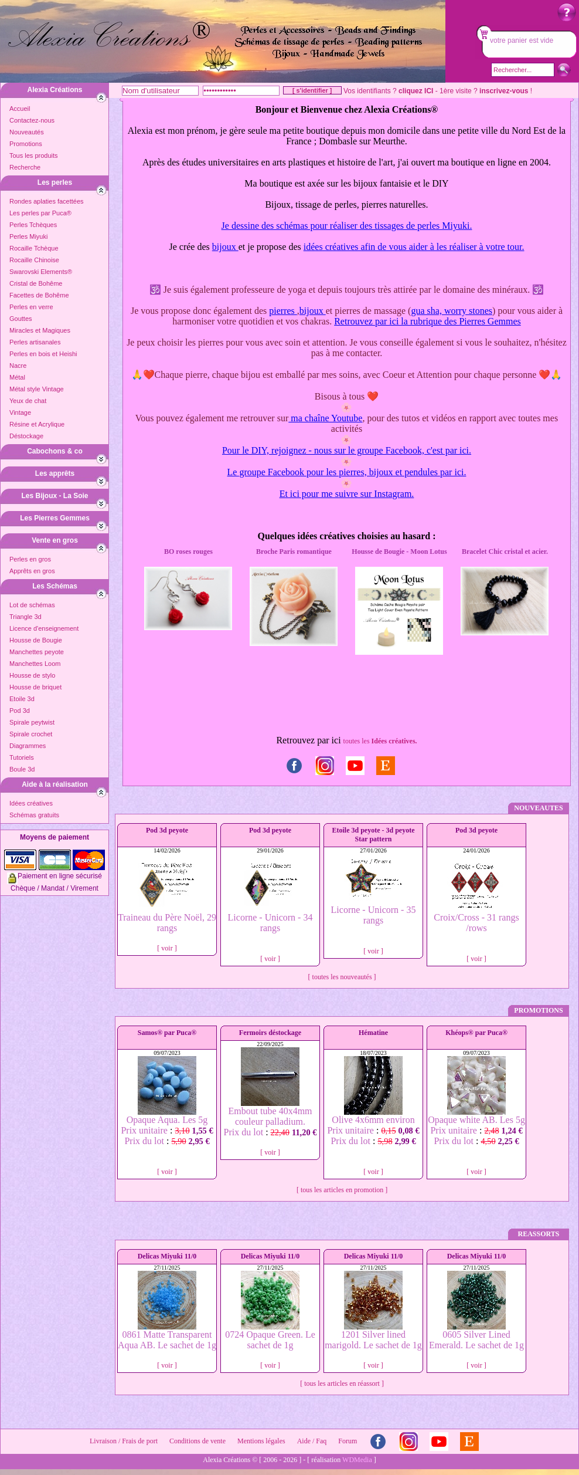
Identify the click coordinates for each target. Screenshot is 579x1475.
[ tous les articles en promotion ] (342, 1190)
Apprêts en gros (32, 570)
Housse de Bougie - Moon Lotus (399, 551)
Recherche (24, 167)
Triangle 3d (25, 616)
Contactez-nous (32, 120)
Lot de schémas (32, 604)
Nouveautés (26, 132)
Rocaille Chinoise (34, 259)
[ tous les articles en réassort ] (342, 1383)
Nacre (17, 365)
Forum (347, 1441)
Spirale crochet (30, 734)
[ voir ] (166, 948)
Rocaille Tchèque (34, 248)
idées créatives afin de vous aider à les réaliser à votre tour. (414, 247)
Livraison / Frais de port (124, 1441)
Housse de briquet (35, 687)
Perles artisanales (34, 342)
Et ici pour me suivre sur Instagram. (347, 494)
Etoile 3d (22, 698)
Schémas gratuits (34, 814)
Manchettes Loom (34, 663)
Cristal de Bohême (36, 283)
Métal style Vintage (36, 389)
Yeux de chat (27, 400)
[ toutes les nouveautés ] (342, 977)
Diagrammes (27, 745)
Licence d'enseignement (44, 628)
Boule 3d (22, 769)
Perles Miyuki (28, 236)
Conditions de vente (197, 1441)
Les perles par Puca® (40, 212)
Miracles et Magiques (39, 330)
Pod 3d (19, 710)
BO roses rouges (188, 551)
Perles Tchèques (33, 224)
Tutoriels (21, 757)
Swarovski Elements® (40, 271)
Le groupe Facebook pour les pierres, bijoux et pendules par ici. (346, 472)
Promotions (25, 143)
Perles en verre (31, 306)
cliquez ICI (416, 91)
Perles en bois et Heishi (43, 353)
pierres (283, 311)
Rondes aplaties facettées (46, 201)
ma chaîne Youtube (325, 418)
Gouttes (20, 318)
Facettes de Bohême (39, 295)
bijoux (225, 247)
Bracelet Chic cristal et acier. (505, 551)
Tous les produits (33, 155)
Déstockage (26, 435)
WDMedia (357, 1460)
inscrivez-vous (503, 91)
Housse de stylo (32, 675)
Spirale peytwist (32, 722)
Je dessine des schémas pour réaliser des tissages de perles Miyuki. (347, 226)
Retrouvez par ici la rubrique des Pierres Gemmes (427, 321)
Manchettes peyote (36, 651)
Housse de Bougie (35, 640)
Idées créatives (31, 803)
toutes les (380, 741)
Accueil (19, 108)
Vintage (20, 412)
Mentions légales (261, 1441)
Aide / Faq (312, 1441)
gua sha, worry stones (451, 311)
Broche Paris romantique (294, 551)
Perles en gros (30, 559)
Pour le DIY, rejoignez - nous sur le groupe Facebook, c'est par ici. (346, 450)
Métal (17, 377)
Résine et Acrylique (36, 424)
